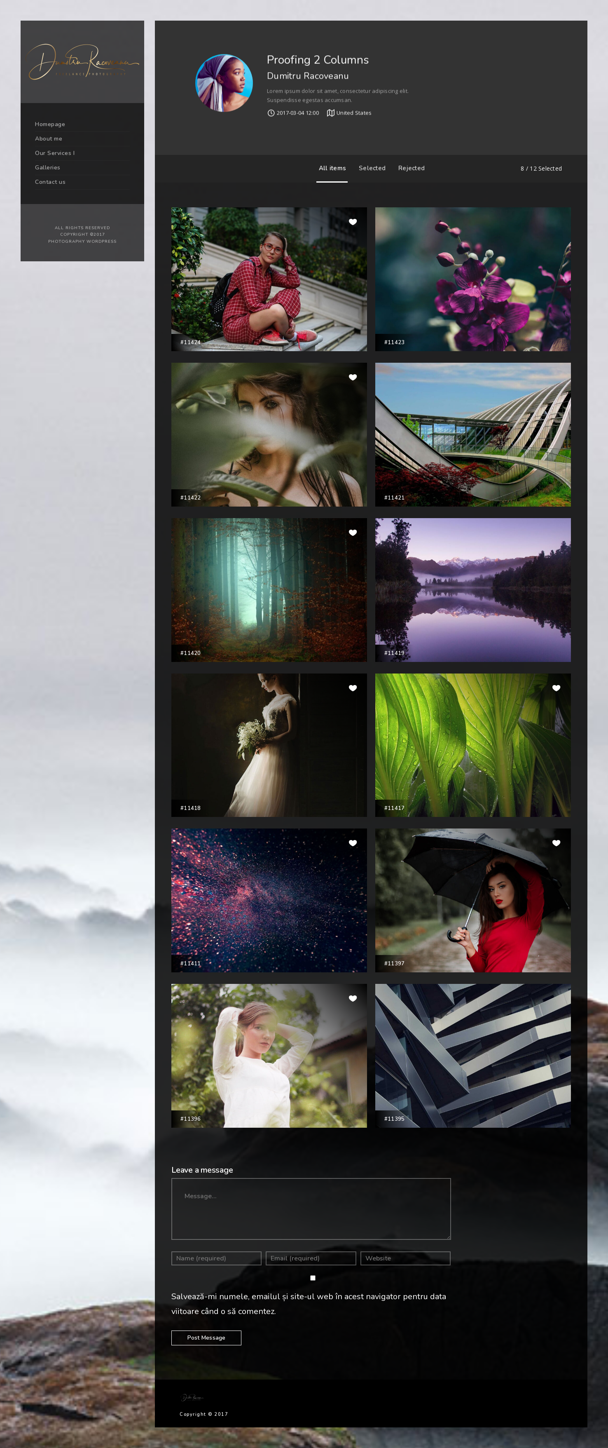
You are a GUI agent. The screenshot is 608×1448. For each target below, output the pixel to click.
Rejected (409, 168)
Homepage (50, 124)
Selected (370, 168)
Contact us (50, 182)
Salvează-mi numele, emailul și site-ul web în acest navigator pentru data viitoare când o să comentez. (308, 1304)
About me (48, 139)
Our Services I (55, 153)
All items (330, 168)
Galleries (48, 167)
